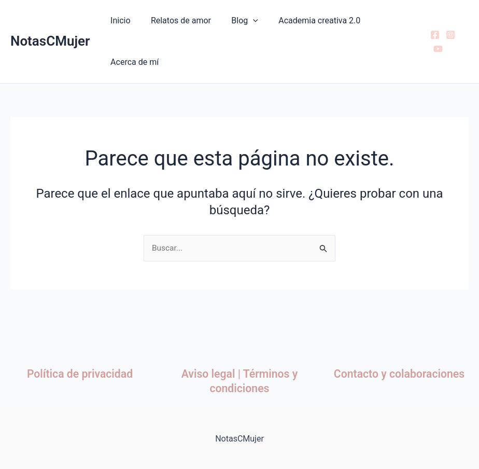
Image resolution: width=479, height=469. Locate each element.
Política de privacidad (80, 373)
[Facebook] (433, 34)
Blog (235, 21)
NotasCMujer (50, 41)
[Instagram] (449, 34)
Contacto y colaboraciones (399, 373)
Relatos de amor (175, 20)
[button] (243, 21)
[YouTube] (436, 48)
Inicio (118, 20)
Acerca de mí (132, 62)
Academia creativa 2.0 (306, 20)
